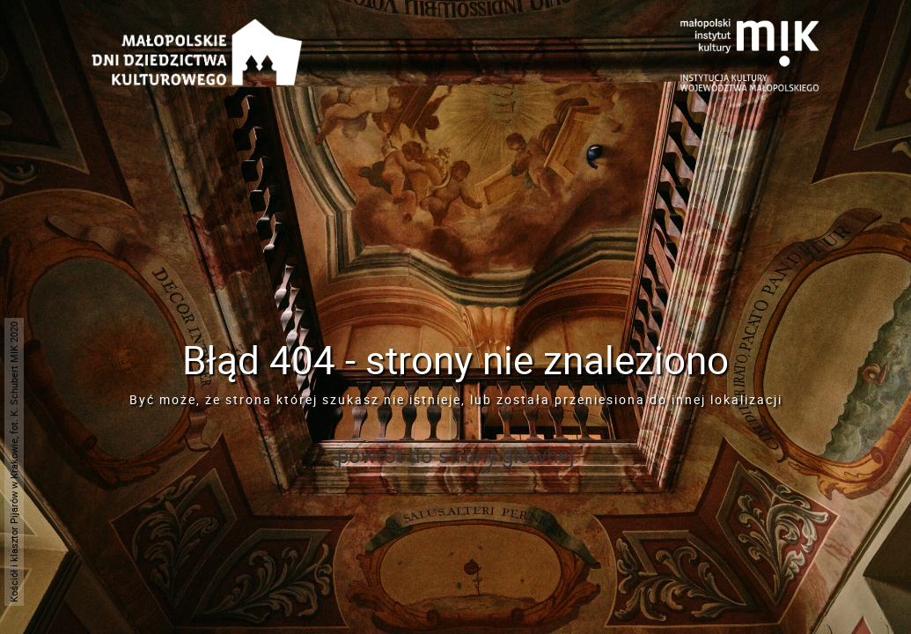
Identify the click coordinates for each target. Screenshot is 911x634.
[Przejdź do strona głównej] (197, 31)
